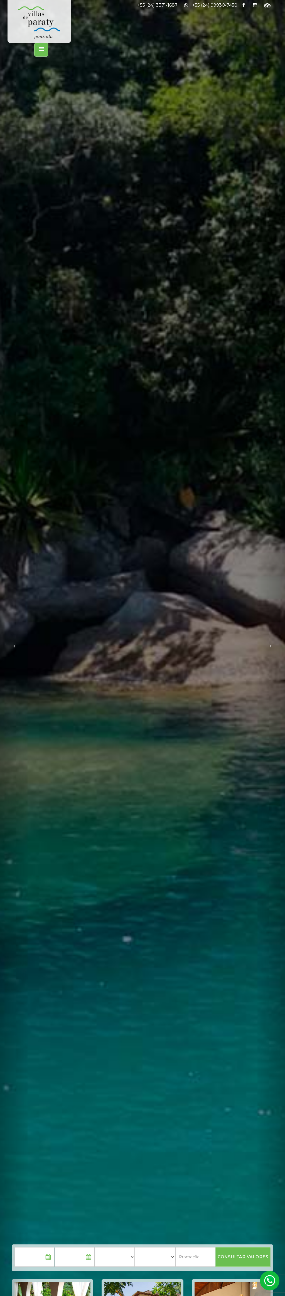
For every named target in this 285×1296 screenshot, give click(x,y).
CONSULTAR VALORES (243, 1256)
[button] (14, 648)
